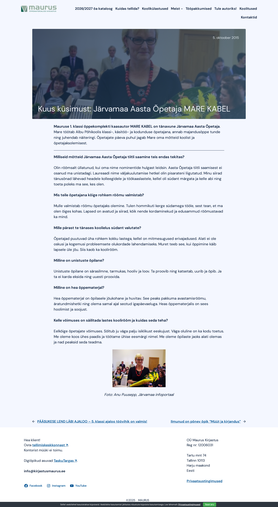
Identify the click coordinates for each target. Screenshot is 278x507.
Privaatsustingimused (204, 481)
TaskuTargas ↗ (65, 460)
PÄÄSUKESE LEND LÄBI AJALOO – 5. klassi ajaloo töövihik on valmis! (92, 421)
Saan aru (209, 504)
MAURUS (143, 500)
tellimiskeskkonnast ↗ (50, 445)
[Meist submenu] (182, 9)
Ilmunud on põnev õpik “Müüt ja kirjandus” (206, 421)
